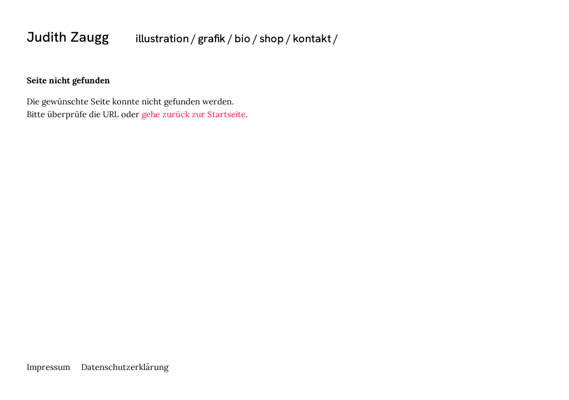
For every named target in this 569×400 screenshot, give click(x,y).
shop (271, 38)
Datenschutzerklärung (124, 367)
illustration (162, 38)
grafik (212, 38)
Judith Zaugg (68, 37)
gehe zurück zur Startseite (194, 114)
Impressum (48, 367)
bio (242, 38)
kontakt (312, 38)
